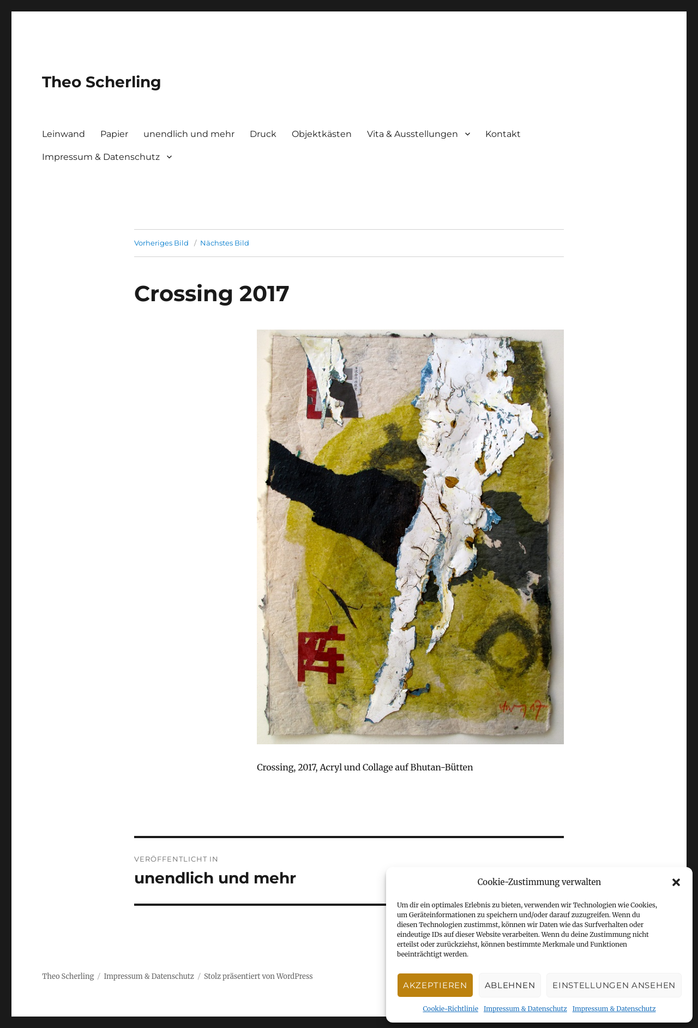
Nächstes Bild (224, 242)
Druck (263, 134)
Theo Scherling (101, 82)
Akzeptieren (435, 985)
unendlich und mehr (188, 134)
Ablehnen (510, 985)
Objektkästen (322, 134)
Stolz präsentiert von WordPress (258, 976)
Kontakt (503, 134)
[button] (676, 882)
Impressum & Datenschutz (525, 1009)
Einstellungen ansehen (614, 985)
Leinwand (63, 134)
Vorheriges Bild (161, 242)
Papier (114, 134)
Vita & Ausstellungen (412, 134)
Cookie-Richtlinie (450, 1009)
